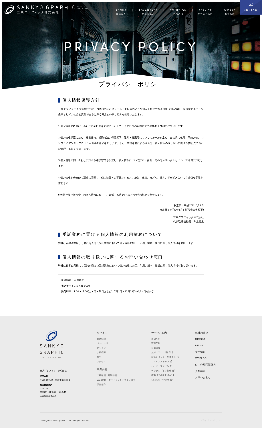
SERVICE (205, 10)
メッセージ (102, 341)
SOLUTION (178, 10)
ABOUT (121, 10)
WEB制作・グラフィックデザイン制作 (116, 377)
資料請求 (200, 368)
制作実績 (200, 336)
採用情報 (200, 349)
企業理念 (101, 336)
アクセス (101, 359)
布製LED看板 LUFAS (163, 373)
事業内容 (102, 366)
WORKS (230, 10)
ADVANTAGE (148, 10)
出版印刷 (155, 336)
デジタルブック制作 (162, 368)
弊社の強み (201, 330)
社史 (99, 354)
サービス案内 (159, 330)
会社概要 (101, 350)
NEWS (199, 343)
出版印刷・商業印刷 (107, 373)
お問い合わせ (203, 374)
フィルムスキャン (161, 359)
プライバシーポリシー (211, 420)
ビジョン (101, 345)
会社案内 (102, 330)
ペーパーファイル (161, 363)
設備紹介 (101, 382)
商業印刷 (155, 341)
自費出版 (155, 345)
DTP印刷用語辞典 (205, 362)
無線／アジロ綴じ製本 (162, 350)
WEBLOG (201, 355)
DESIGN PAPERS (161, 377)
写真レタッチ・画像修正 (165, 354)
